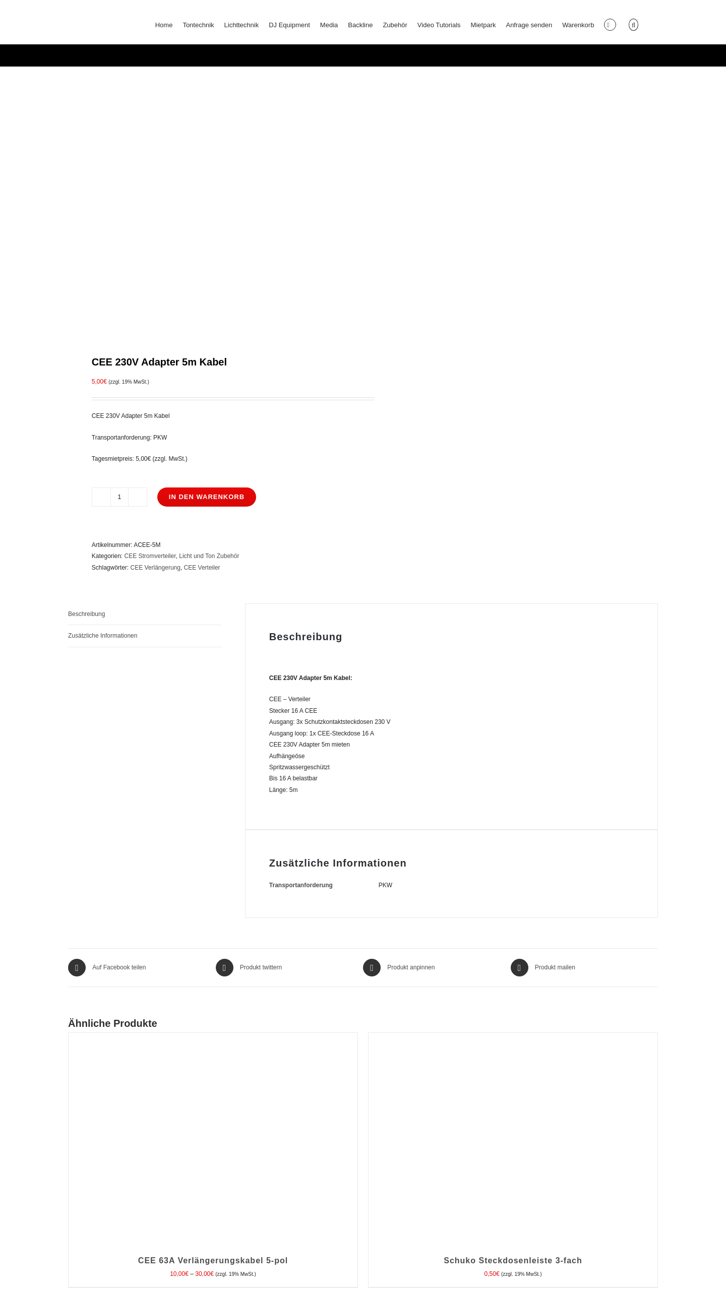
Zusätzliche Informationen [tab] (102, 635)
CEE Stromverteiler (150, 556)
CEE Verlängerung (155, 567)
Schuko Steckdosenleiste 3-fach (513, 1260)
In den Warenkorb (207, 497)
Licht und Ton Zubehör (209, 556)
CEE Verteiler (202, 567)
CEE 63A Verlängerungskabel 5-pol (213, 1260)
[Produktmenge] (119, 497)
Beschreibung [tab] (86, 614)
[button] (633, 25)
